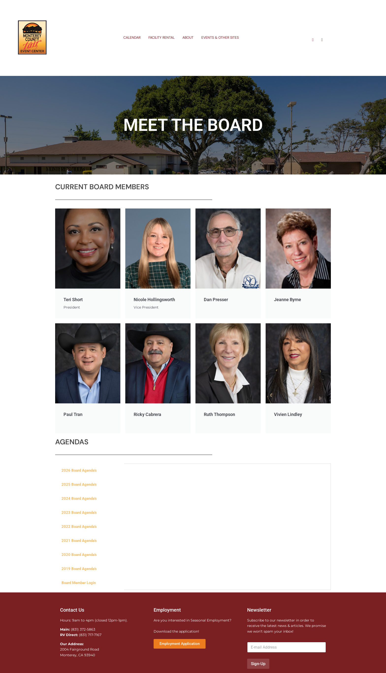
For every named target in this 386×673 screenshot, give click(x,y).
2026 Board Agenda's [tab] (79, 471)
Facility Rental (161, 37)
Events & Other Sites (220, 37)
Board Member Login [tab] (79, 583)
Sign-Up (258, 664)
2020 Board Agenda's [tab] (79, 555)
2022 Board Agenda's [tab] (79, 527)
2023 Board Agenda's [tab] (79, 513)
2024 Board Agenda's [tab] (79, 499)
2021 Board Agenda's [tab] (79, 541)
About (187, 37)
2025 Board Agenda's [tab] (79, 485)
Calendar (132, 37)
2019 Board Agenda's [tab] (79, 569)
